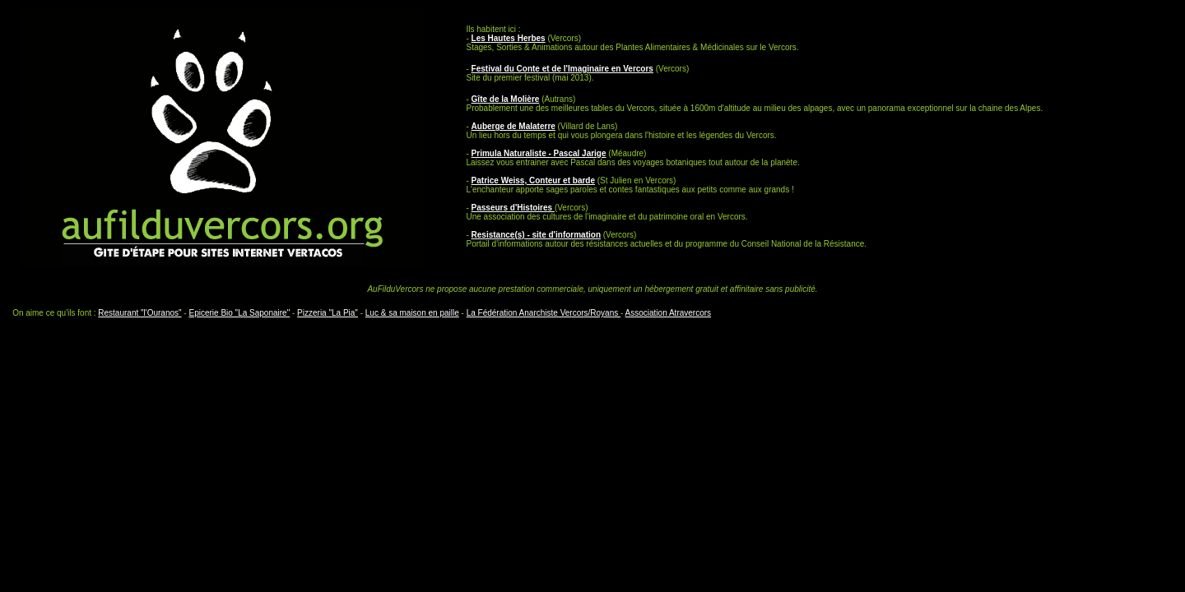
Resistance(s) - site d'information (536, 234)
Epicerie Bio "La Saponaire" (239, 312)
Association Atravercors (668, 312)
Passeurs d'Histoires (513, 207)
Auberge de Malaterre (513, 126)
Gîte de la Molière (506, 99)
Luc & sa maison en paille (412, 312)
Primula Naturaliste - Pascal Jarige (539, 153)
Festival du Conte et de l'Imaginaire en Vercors (562, 68)
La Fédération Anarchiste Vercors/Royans (543, 312)
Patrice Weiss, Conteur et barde (533, 180)
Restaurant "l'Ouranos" (139, 312)
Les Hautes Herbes (509, 38)
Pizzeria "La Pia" (327, 312)
